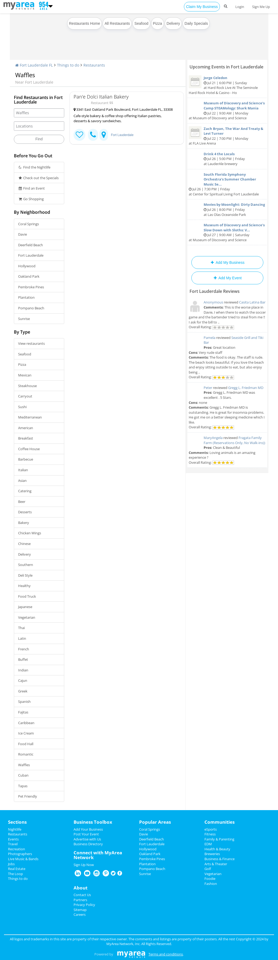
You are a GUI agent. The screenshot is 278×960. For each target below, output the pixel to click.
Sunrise (24, 318)
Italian (23, 469)
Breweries (212, 853)
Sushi (22, 406)
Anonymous (213, 302)
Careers (80, 914)
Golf (207, 868)
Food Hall (25, 743)
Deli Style (25, 575)
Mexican (24, 375)
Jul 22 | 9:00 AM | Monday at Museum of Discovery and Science (227, 110)
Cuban (23, 775)
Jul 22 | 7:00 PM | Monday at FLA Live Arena (227, 136)
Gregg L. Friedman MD (245, 387)
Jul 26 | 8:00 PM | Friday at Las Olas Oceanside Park (227, 209)
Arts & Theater (215, 863)
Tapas (22, 785)
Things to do (68, 65)
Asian (22, 480)
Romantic (25, 754)
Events (13, 839)
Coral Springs (28, 223)
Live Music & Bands (23, 858)
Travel (13, 844)
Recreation (16, 849)
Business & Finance (219, 858)
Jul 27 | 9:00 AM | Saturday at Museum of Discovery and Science (227, 232)
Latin (22, 638)
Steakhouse (27, 385)
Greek (22, 691)
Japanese (25, 606)
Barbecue (25, 459)
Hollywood (26, 266)
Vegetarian (26, 617)
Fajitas (23, 712)
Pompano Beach (31, 308)
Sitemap (80, 909)
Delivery (173, 23)
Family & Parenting (219, 839)
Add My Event (227, 278)
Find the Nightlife (34, 167)
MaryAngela (213, 437)
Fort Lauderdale (30, 255)
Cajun (22, 680)
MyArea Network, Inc (123, 943)
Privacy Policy (84, 904)
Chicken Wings (29, 533)
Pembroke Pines (31, 287)
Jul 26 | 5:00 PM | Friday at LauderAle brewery (227, 158)
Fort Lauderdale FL (34, 65)
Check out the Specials (38, 177)
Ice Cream (26, 733)
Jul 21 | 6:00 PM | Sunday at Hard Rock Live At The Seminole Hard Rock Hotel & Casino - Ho (227, 85)
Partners (80, 899)
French (23, 649)
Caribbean (26, 722)
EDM (208, 844)
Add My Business (227, 262)
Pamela (209, 337)
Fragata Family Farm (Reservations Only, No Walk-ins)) (234, 440)
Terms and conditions (165, 954)
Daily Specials (196, 23)
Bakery (23, 522)
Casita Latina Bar (252, 302)
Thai (21, 627)
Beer (21, 501)
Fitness (210, 834)
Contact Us (82, 894)
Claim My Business (202, 7)
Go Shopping (31, 198)
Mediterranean (30, 417)
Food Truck (27, 596)
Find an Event (31, 188)
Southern (25, 564)
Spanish (24, 701)
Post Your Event (86, 834)
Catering (24, 491)
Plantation (26, 297)
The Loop (15, 873)
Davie (22, 234)
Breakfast (25, 438)
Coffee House (29, 448)
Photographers (20, 853)
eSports (210, 829)
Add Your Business (88, 829)
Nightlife (14, 829)
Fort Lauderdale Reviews (215, 291)
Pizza (157, 23)
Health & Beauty (217, 849)
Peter (208, 387)
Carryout (25, 396)
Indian (23, 670)
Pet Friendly (27, 796)
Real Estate (16, 868)
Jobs (11, 863)
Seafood (141, 23)
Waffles (24, 764)
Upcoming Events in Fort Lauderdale (226, 67)
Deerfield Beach (30, 245)
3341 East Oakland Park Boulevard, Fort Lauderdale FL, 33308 (123, 109)
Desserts (25, 512)
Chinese (24, 543)
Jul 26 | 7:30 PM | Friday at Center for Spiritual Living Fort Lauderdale (227, 184)
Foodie (209, 878)
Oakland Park (28, 276)
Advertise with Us (87, 839)
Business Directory (88, 844)
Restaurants (94, 65)
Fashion (210, 883)
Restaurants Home (84, 23)
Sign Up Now (84, 864)
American (25, 427)
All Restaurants (117, 23)
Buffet (23, 659)
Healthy (24, 585)
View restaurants (31, 343)
